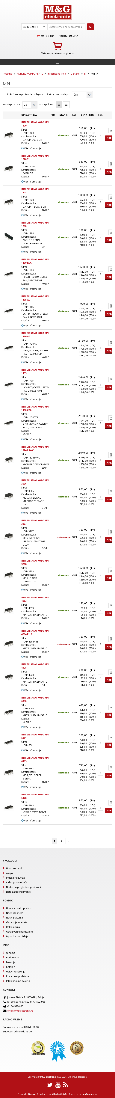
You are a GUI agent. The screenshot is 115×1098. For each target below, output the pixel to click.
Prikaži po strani (11, 104)
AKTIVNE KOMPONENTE (30, 73)
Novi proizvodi (14, 868)
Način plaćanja (14, 917)
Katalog (10, 967)
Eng (50, 36)
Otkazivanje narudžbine (20, 931)
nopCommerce (89, 1094)
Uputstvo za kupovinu (18, 908)
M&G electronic (48, 1076)
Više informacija (31, 148)
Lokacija (10, 962)
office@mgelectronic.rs (20, 1010)
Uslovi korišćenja (15, 971)
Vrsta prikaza (46, 104)
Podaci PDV (12, 957)
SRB (40, 36)
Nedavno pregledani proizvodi (23, 887)
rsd (70, 36)
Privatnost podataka (17, 976)
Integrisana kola (57, 73)
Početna (7, 73)
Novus (31, 1094)
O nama (10, 952)
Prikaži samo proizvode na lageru (25, 94)
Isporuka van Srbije (17, 936)
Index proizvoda (15, 877)
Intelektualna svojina (18, 981)
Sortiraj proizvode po (58, 94)
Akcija (9, 873)
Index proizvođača (16, 882)
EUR (76, 36)
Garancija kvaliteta (17, 922)
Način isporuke (14, 913)
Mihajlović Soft (59, 1094)
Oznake (75, 73)
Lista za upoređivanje (18, 891)
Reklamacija (13, 927)
